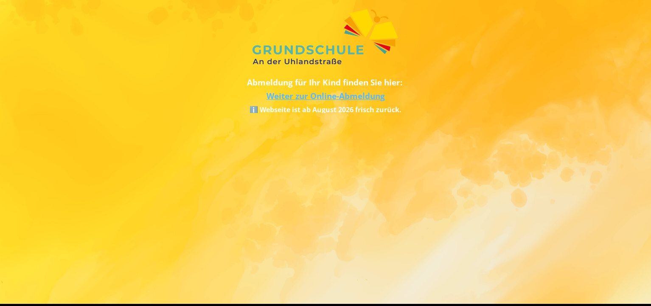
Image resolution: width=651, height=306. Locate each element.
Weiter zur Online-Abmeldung (326, 96)
